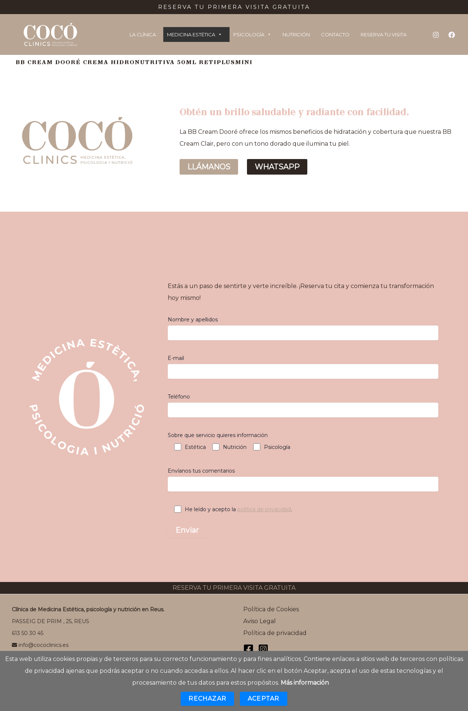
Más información (305, 682)
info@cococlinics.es (40, 645)
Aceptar (263, 698)
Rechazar (207, 698)
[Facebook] (451, 35)
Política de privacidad (275, 632)
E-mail (303, 367)
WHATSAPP (277, 166)
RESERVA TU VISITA (384, 34)
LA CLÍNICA (143, 34)
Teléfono (303, 405)
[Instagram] (435, 35)
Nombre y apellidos (303, 328)
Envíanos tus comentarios (303, 479)
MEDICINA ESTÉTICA (194, 34)
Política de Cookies (271, 609)
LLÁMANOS (208, 166)
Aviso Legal (259, 621)
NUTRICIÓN (296, 34)
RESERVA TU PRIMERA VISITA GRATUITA (234, 587)
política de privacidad (264, 509)
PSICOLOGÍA (252, 34)
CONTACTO (335, 34)
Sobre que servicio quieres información (218, 435)
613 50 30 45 (27, 633)
